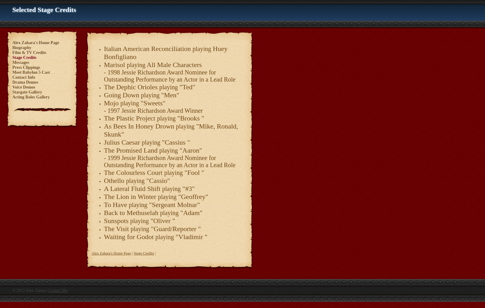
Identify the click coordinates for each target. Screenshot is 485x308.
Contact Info (23, 77)
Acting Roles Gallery (31, 97)
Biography (21, 47)
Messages (20, 62)
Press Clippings (26, 67)
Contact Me (58, 290)
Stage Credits (144, 253)
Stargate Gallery (27, 92)
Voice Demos (23, 87)
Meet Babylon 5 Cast (31, 72)
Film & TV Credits (29, 52)
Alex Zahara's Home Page (111, 253)
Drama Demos (25, 82)
